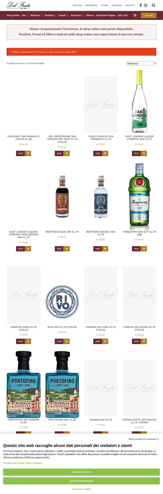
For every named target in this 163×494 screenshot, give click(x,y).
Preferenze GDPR (81, 489)
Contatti (130, 5)
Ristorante (91, 5)
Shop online (13, 15)
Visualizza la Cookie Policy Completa (22, 463)
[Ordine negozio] (141, 63)
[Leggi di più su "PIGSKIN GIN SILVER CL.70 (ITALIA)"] (144, 341)
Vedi (20, 153)
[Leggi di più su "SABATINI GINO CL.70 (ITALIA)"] (28, 341)
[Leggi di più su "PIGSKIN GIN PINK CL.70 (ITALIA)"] (105, 341)
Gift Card (123, 15)
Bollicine (36, 15)
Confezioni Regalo (106, 15)
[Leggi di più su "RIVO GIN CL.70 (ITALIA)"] (66, 341)
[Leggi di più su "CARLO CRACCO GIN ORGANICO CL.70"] (105, 153)
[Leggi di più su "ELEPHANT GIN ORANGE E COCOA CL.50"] (28, 153)
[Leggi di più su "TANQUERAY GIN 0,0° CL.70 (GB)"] (144, 249)
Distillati (49, 15)
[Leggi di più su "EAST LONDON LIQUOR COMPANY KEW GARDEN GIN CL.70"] (28, 249)
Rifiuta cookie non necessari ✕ (144, 439)
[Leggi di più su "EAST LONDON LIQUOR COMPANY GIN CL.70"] (144, 153)
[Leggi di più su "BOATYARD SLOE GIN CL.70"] (66, 249)
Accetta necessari (82, 481)
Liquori (62, 15)
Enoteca (77, 5)
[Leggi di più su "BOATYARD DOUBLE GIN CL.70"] (105, 249)
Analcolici (76, 15)
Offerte (90, 15)
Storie (104, 5)
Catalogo (117, 5)
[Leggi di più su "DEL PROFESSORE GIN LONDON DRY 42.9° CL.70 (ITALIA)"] (66, 153)
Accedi (148, 15)
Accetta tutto (81, 472)
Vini (24, 15)
